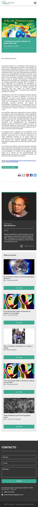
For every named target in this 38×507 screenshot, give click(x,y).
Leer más (19, 288)
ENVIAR (19, 481)
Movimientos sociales (9, 167)
